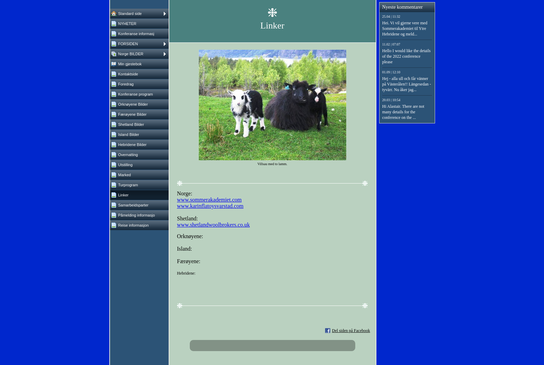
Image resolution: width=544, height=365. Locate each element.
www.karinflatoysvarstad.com (210, 206)
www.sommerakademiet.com (209, 200)
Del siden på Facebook (351, 330)
